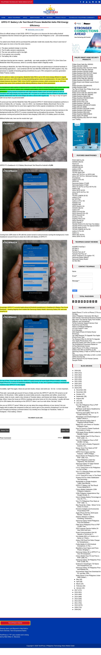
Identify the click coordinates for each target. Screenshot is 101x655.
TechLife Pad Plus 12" (79, 254)
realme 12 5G (76, 197)
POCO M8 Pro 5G (78, 160)
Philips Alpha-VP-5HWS (80, 116)
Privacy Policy (60, 17)
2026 (76, 370)
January (79, 588)
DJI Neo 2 (75, 248)
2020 (76, 383)
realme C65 (76, 188)
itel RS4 (74, 194)
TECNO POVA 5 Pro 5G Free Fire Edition (85, 224)
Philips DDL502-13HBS (80, 66)
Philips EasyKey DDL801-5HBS (82, 71)
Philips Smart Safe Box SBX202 (82, 78)
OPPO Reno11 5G (78, 206)
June (78, 403)
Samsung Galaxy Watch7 (80, 257)
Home (3, 17)
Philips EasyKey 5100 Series (81, 110)
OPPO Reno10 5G (78, 215)
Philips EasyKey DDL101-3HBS (82, 77)
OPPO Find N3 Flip (78, 211)
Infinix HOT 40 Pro (78, 234)
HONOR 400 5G (77, 167)
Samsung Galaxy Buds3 (80, 259)
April (78, 581)
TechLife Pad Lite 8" (78, 252)
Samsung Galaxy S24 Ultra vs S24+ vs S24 (86, 342)
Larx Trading (76, 119)
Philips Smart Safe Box (79, 100)
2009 (76, 607)
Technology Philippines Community (82, 17)
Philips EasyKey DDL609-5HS (82, 85)
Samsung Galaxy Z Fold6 (80, 183)
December (79, 390)
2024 (76, 375)
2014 (76, 596)
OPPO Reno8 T (77, 222)
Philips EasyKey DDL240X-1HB (82, 80)
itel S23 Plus (76, 199)
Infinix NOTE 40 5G (78, 190)
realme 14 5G (76, 169)
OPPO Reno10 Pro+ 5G (80, 213)
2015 (76, 594)
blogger (64, 439)
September (80, 396)
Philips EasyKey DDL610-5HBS (82, 75)
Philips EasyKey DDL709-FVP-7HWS (84, 117)
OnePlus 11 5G (77, 217)
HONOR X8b (76, 204)
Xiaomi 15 (75, 164)
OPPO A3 (75, 181)
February (79, 586)
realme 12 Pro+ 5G (78, 201)
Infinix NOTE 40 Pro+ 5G (80, 192)
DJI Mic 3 (75, 250)
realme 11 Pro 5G (78, 231)
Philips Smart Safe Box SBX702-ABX (84, 93)
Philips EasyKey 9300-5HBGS (82, 114)
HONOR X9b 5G (77, 208)
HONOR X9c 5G (77, 171)
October (79, 394)
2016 (76, 592)
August (78, 398)
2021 (76, 381)
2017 (76, 590)
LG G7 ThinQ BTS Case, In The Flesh (88, 475)
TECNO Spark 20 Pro (79, 227)
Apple (25, 17)
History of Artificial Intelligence (82, 326)
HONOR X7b (76, 203)
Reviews (50, 17)
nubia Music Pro (77, 165)
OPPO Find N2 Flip (78, 357)
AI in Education (77, 330)
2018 (76, 388)
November (79, 392)
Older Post (63, 432)
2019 (76, 385)
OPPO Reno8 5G (78, 220)
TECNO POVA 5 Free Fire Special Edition (86, 226)
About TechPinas (14, 17)
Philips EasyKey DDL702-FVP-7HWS (84, 68)
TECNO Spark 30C (78, 172)
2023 (76, 377)
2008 (76, 609)
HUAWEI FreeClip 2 (78, 247)
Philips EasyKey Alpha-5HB (81, 96)
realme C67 (76, 210)
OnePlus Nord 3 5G (78, 218)
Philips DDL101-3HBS (79, 107)
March (78, 584)
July (77, 400)
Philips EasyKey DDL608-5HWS (82, 98)
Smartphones (35, 17)
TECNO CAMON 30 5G (80, 195)
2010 (76, 605)
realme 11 (75, 233)
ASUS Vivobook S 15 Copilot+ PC (83, 255)
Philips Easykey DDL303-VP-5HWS (84, 105)
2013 (76, 599)
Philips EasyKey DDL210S (81, 112)
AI (43, 17)
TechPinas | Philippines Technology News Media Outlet (56, 646)
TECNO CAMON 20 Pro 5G (81, 229)
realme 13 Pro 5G (78, 179)
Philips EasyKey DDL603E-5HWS (83, 108)
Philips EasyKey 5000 (79, 87)
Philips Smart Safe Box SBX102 (82, 69)
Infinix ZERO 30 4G (78, 236)
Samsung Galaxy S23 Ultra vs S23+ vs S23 (86, 355)
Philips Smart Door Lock (80, 101)
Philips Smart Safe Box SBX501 (82, 64)
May (77, 579)
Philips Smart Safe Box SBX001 (82, 94)
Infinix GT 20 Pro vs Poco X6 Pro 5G (84, 187)
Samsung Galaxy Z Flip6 (80, 185)
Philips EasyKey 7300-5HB (81, 103)
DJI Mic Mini (76, 261)
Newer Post (5, 432)
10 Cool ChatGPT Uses (80, 328)
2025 (76, 373)
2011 (76, 603)
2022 (76, 379)
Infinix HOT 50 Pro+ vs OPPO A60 (83, 174)
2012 (76, 601)
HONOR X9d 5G (77, 162)
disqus (58, 439)
